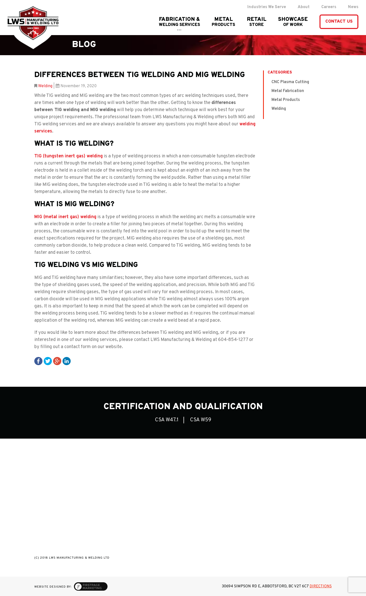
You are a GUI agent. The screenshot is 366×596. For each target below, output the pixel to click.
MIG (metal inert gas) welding (65, 217)
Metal (223, 22)
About (304, 7)
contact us (339, 21)
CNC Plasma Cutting (290, 82)
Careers (328, 7)
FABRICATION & (179, 22)
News (353, 7)
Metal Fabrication (287, 91)
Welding (45, 86)
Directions (321, 586)
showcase (293, 22)
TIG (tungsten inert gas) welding (68, 156)
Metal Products (285, 99)
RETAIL (256, 22)
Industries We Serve (266, 7)
